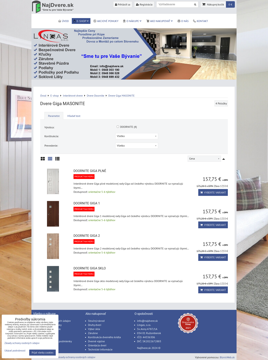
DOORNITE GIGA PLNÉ (89, 171)
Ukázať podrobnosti (14, 350)
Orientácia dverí (97, 345)
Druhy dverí (94, 325)
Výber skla (94, 329)
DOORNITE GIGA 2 (86, 236)
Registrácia (144, 4)
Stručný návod (96, 320)
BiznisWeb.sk (227, 357)
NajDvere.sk (144, 348)
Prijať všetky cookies (42, 352)
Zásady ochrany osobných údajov (76, 357)
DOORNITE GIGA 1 (86, 203)
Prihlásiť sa (122, 4)
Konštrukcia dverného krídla (104, 337)
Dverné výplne (96, 341)
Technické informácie (100, 349)
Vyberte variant (213, 192)
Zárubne (93, 333)
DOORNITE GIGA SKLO (89, 268)
